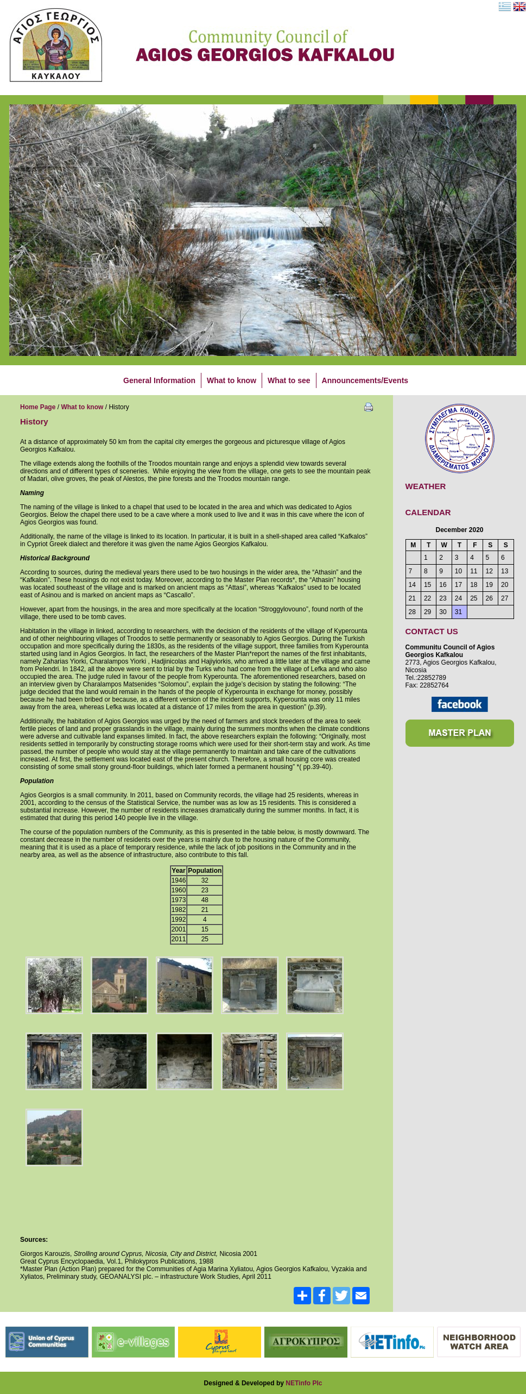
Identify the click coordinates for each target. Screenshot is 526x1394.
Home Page (37, 407)
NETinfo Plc (304, 1383)
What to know (82, 407)
